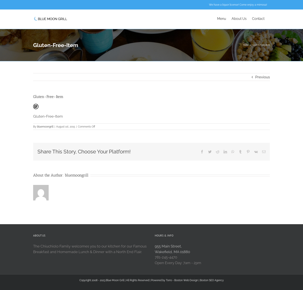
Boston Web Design (186, 280)
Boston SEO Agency (212, 280)
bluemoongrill (45, 126)
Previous (262, 77)
